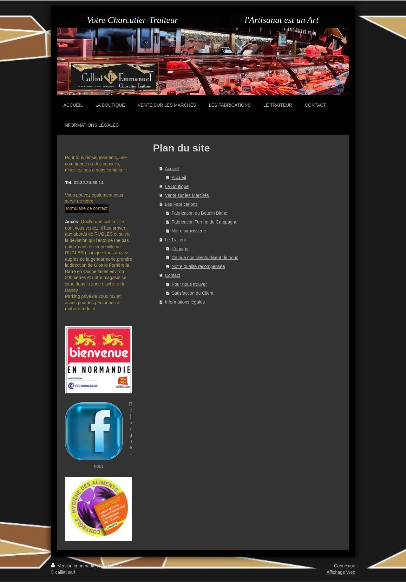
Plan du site (110, 565)
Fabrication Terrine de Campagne (205, 221)
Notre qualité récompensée (198, 266)
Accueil (172, 168)
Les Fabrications (181, 204)
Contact (172, 275)
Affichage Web (340, 572)
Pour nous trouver (189, 284)
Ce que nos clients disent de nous (205, 257)
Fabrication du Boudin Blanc (199, 213)
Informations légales (185, 301)
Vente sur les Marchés (187, 195)
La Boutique (177, 186)
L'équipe (180, 248)
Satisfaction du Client (192, 293)
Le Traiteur (175, 239)
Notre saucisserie (189, 230)
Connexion (344, 565)
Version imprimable (74, 565)
